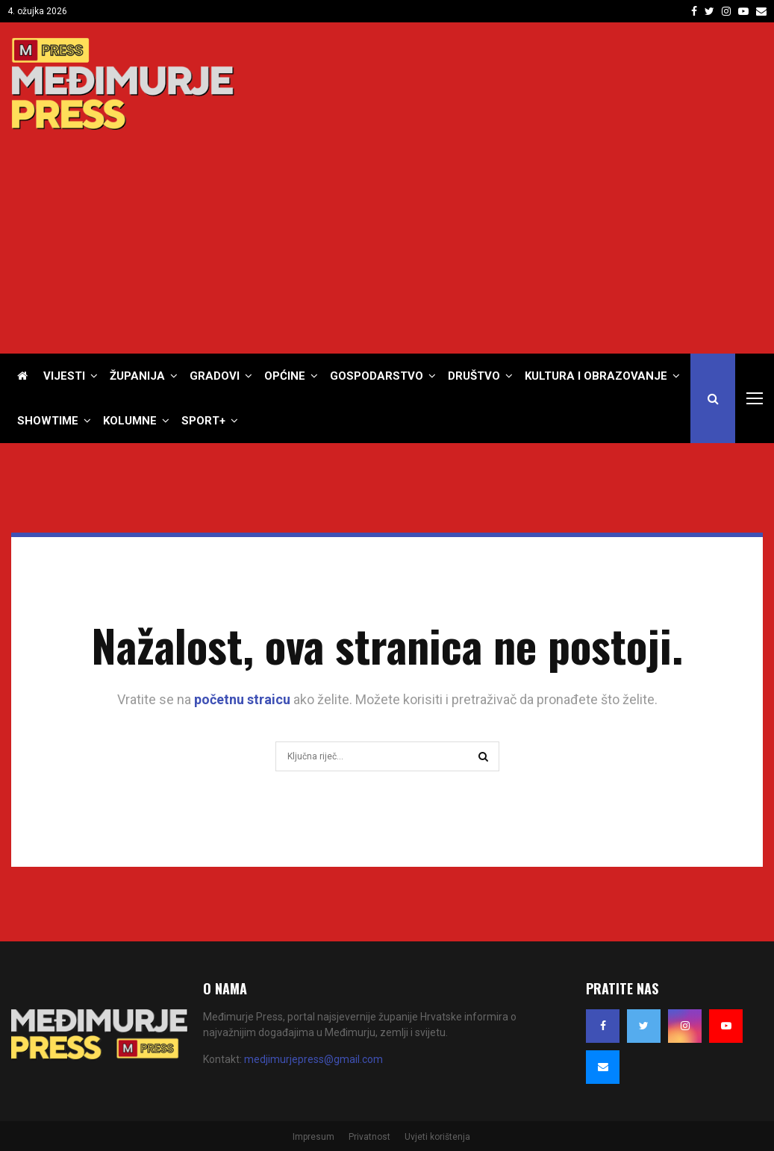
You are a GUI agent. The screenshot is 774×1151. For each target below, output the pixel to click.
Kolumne (130, 420)
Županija (137, 376)
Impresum (313, 1137)
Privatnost (369, 1137)
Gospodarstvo (376, 376)
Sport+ (203, 420)
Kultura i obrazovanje (596, 376)
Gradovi (215, 376)
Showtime (47, 420)
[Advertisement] (491, 234)
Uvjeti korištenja (437, 1137)
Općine (284, 376)
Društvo (474, 376)
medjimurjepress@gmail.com (313, 1059)
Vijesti (64, 376)
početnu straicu (242, 699)
